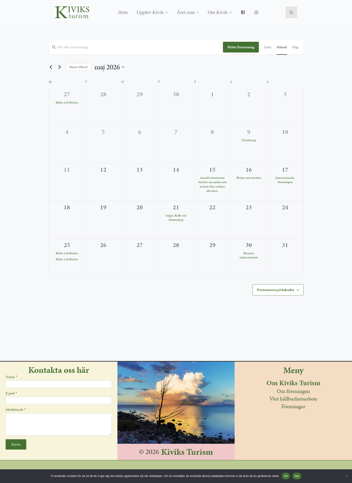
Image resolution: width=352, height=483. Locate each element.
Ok (286, 476)
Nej (297, 476)
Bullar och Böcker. (67, 102)
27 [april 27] (67, 94)
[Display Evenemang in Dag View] (295, 47)
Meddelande (16, 409)
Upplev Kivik (150, 12)
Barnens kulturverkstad (249, 255)
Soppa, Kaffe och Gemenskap (176, 217)
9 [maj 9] (248, 132)
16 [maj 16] (249, 169)
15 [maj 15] (212, 169)
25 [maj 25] (67, 245)
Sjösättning (249, 140)
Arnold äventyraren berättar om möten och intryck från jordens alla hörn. (212, 184)
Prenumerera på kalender (275, 289)
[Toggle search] (291, 12)
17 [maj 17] (285, 169)
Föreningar (293, 406)
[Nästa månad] (59, 67)
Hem (123, 12)
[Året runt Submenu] (199, 12)
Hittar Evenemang (240, 47)
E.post (11, 393)
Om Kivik (218, 12)
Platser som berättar (248, 178)
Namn (11, 377)
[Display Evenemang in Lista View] (267, 47)
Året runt (186, 12)
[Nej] (346, 476)
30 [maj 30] (249, 245)
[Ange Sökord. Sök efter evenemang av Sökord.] (135, 47)
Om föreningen (293, 391)
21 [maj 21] (176, 207)
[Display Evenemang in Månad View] (282, 47)
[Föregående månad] (51, 67)
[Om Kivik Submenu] (232, 12)
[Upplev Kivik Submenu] (168, 12)
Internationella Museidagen (285, 180)
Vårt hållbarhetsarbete (293, 398)
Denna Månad (78, 67)
